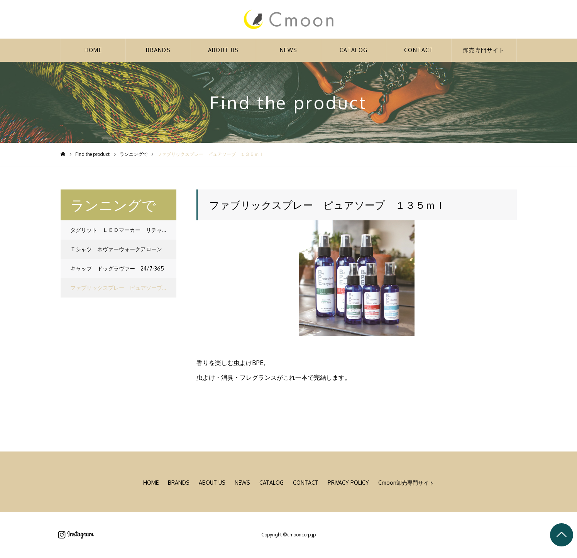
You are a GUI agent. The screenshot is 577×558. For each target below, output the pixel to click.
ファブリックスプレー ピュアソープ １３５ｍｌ (123, 287)
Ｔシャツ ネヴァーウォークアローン (116, 249)
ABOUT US (223, 50)
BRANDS (158, 50)
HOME (93, 50)
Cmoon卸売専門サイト (406, 482)
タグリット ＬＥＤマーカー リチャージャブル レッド (123, 230)
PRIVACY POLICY (348, 482)
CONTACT (418, 50)
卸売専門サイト (484, 50)
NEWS (289, 50)
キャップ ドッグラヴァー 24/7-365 (117, 268)
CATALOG (354, 50)
